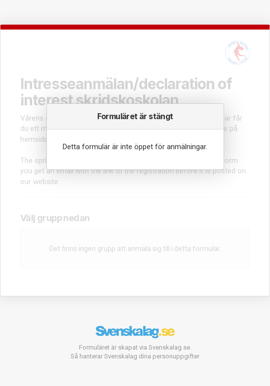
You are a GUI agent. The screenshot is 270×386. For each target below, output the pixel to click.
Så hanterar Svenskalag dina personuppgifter (135, 356)
